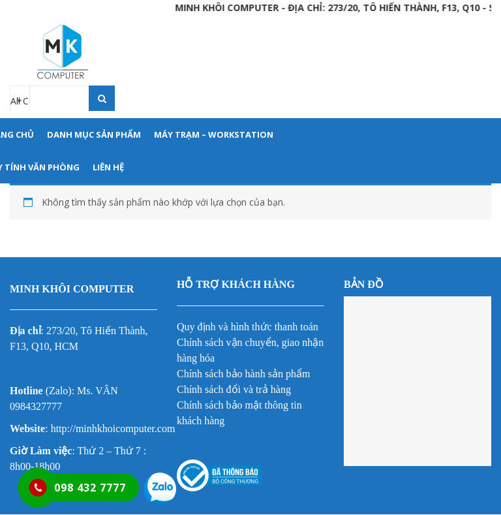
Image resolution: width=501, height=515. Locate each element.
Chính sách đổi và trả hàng (234, 389)
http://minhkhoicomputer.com (113, 428)
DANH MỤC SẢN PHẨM (94, 134)
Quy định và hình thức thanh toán (247, 326)
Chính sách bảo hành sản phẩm (243, 373)
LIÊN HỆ (108, 167)
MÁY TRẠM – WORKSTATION (213, 134)
